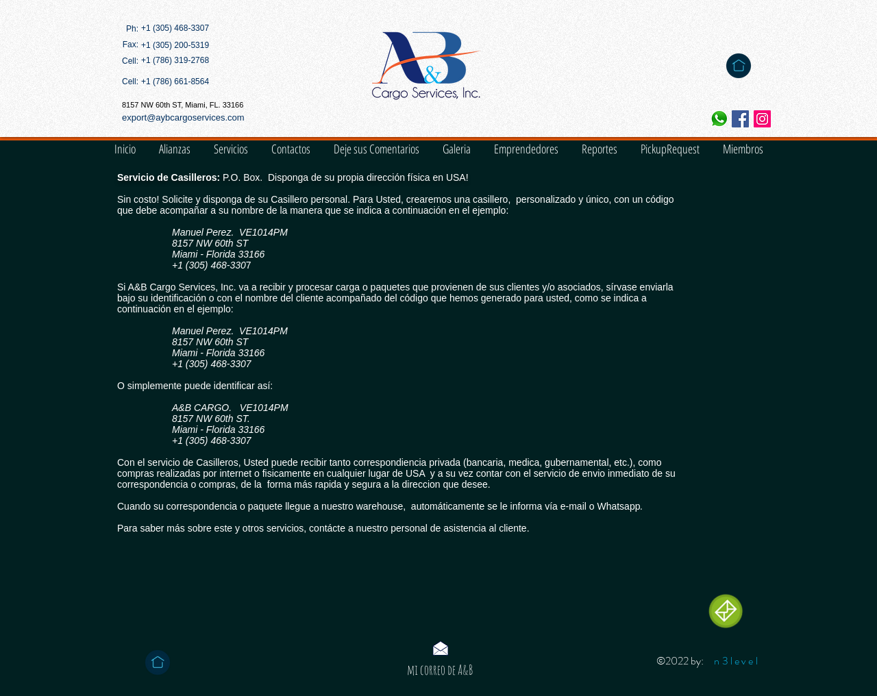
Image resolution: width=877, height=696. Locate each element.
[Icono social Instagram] (762, 118)
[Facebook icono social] (740, 118)
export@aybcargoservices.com (183, 117)
